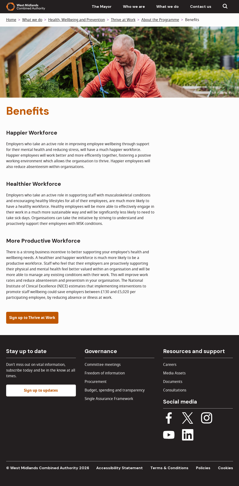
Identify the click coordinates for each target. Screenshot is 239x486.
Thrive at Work (123, 20)
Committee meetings (103, 365)
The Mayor (102, 6)
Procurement (96, 382)
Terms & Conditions (169, 467)
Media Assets (174, 373)
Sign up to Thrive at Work (32, 318)
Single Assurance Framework (109, 399)
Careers (169, 365)
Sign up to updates (41, 390)
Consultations (174, 390)
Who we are (134, 6)
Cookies (225, 467)
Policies (203, 467)
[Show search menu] (225, 6)
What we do (167, 6)
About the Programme (160, 20)
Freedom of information (105, 373)
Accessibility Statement (119, 467)
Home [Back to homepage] (11, 20)
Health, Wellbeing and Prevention (76, 20)
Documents (172, 382)
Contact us (200, 6)
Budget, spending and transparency (115, 390)
